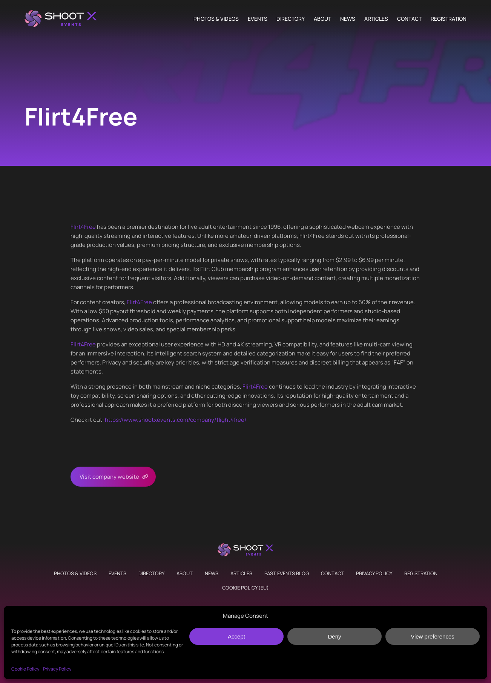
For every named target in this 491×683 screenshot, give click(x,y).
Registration (448, 18)
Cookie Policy (25, 669)
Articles (376, 18)
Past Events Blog (286, 573)
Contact (409, 18)
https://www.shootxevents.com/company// (176, 420)
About (322, 18)
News (347, 18)
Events (257, 18)
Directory (290, 18)
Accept (236, 636)
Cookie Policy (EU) (245, 587)
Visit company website (109, 477)
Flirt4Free (83, 227)
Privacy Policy (57, 669)
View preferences (432, 636)
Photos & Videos (216, 18)
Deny (334, 636)
